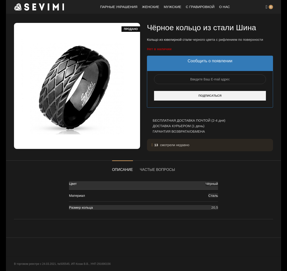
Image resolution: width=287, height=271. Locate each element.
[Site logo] (39, 6)
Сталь (213, 195)
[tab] (122, 167)
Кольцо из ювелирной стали (169, 39)
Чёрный (212, 184)
